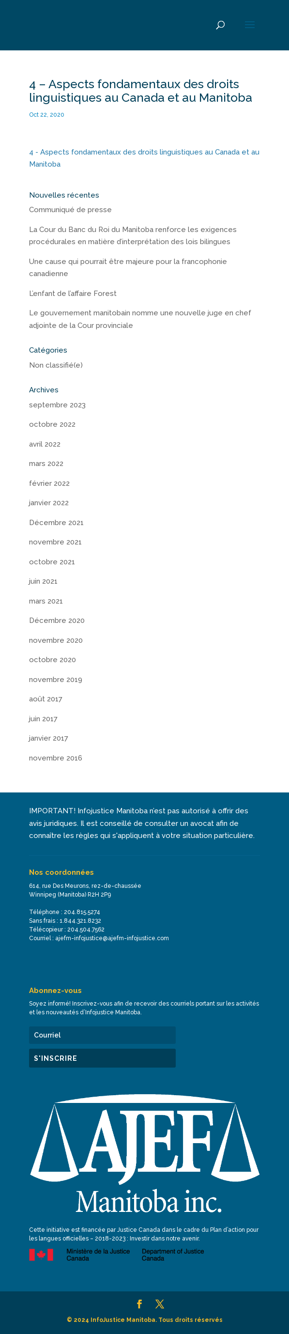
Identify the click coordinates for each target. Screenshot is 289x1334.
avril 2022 (45, 444)
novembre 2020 (56, 640)
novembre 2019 (55, 679)
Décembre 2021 (56, 522)
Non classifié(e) (56, 365)
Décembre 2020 (57, 620)
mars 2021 (46, 601)
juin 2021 (43, 581)
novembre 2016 (55, 758)
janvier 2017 (48, 738)
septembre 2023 (57, 405)
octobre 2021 (52, 562)
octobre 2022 (52, 424)
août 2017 (45, 699)
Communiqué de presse (70, 209)
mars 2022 (46, 463)
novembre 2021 (55, 542)
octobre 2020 (52, 659)
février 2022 (49, 483)
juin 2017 (43, 718)
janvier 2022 (49, 502)
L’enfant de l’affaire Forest (73, 293)
